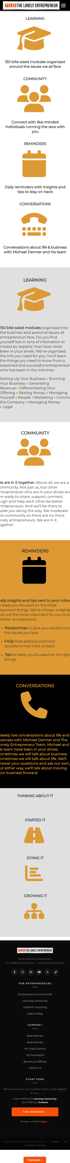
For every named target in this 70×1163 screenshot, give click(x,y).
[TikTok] (55, 972)
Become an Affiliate (35, 1061)
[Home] (31, 5)
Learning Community (35, 1000)
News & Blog (35, 1013)
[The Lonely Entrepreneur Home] (35, 950)
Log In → (45, 1121)
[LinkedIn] (30, 972)
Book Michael (35, 1042)
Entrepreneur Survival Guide (35, 994)
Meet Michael (35, 1035)
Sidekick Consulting (35, 1007)
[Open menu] (63, 5)
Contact (55, 1141)
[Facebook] (14, 972)
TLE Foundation (35, 1055)
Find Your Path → (35, 1111)
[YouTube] (39, 972)
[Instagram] (22, 972)
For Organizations (35, 1048)
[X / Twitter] (47, 972)
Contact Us (35, 1068)
